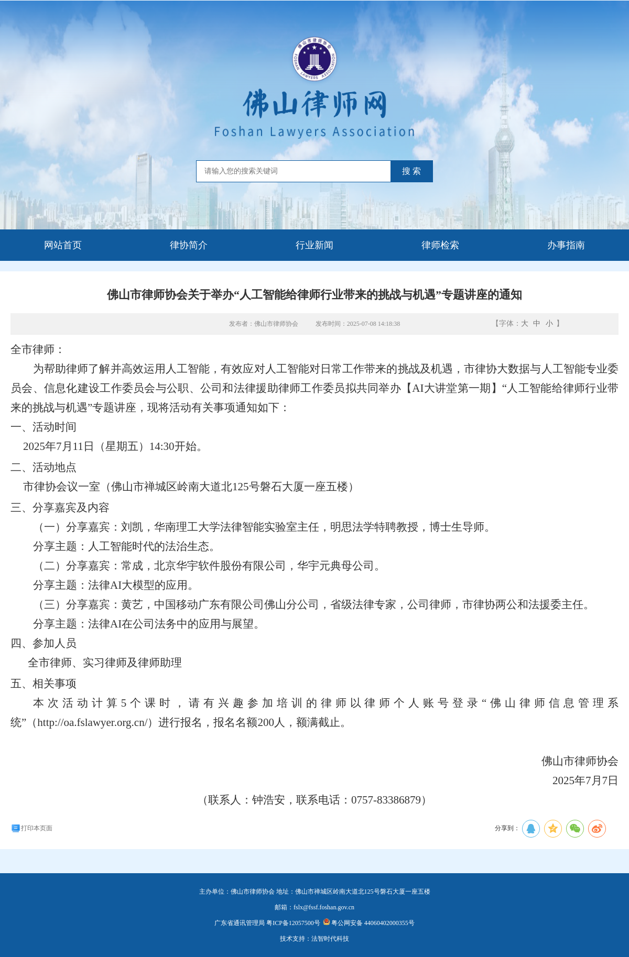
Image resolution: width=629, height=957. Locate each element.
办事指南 (566, 245)
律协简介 (189, 245)
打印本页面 (31, 828)
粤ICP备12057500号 (293, 923)
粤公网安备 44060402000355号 (369, 923)
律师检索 (440, 245)
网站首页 (63, 245)
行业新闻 (314, 245)
